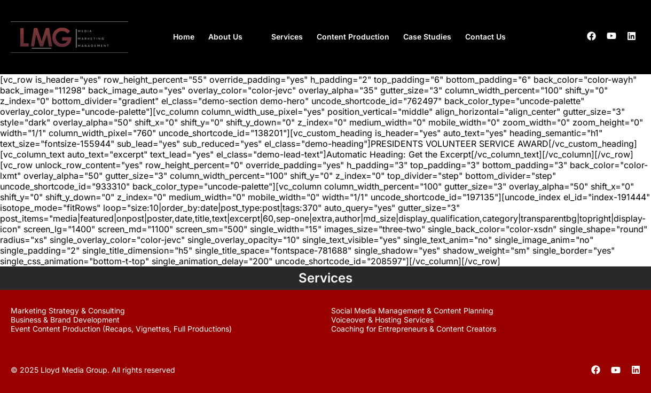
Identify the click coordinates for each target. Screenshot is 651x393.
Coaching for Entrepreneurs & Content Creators (413, 328)
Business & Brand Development (65, 319)
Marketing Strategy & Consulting (68, 310)
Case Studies (427, 36)
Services (287, 36)
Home (183, 36)
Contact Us (485, 36)
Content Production (353, 36)
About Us (225, 36)
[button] (232, 37)
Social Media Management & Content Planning (412, 310)
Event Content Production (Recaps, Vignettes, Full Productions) (121, 328)
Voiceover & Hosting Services (382, 319)
